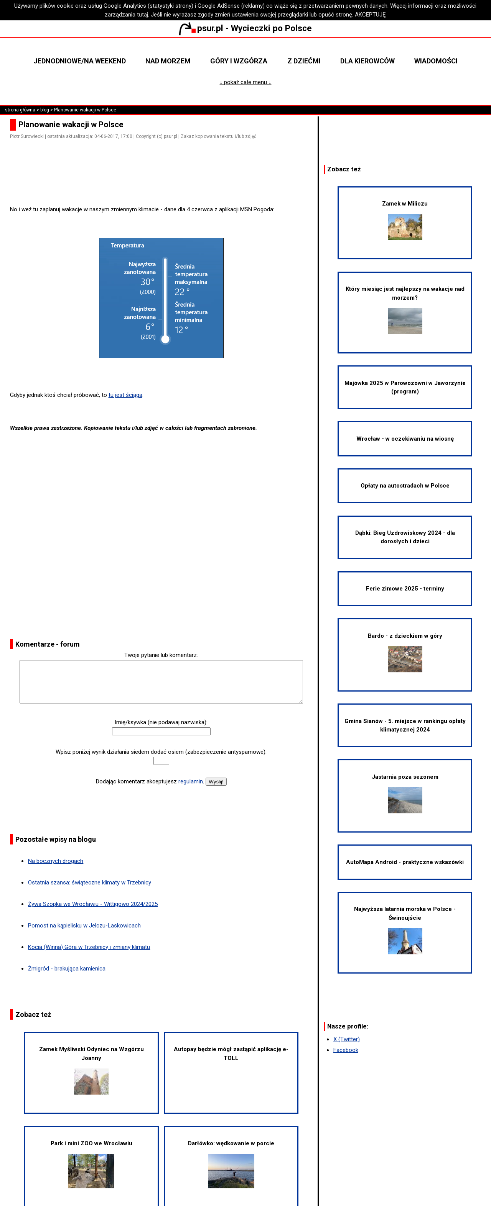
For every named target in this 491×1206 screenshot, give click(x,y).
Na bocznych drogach (55, 861)
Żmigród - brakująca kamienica (66, 968)
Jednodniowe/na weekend (79, 61)
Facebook (345, 1050)
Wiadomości (436, 61)
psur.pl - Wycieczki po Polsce (245, 28)
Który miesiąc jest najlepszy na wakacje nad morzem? (405, 309)
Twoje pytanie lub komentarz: (161, 655)
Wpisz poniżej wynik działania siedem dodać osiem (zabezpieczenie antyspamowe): (161, 751)
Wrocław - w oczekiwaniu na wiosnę (405, 438)
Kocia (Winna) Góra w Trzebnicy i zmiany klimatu (89, 947)
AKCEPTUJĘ (370, 14)
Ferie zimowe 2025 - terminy (405, 588)
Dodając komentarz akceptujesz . (150, 781)
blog (44, 110)
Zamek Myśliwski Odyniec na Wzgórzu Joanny (91, 1070)
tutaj (142, 14)
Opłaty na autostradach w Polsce (405, 485)
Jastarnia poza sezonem (405, 793)
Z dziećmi (304, 61)
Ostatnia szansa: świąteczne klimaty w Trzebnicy (89, 882)
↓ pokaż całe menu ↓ (245, 82)
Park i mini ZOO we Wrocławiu (91, 1164)
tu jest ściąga (125, 394)
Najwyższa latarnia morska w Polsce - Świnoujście (405, 930)
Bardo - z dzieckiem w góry (405, 652)
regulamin (190, 781)
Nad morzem (168, 61)
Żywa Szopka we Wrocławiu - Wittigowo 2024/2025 (93, 904)
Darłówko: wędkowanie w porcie (231, 1164)
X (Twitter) (346, 1039)
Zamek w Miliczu (405, 220)
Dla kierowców (367, 61)
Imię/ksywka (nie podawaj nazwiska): (161, 722)
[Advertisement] (164, 183)
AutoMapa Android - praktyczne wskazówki (405, 862)
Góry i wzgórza (238, 61)
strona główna (20, 110)
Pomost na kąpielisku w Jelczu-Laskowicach (84, 925)
